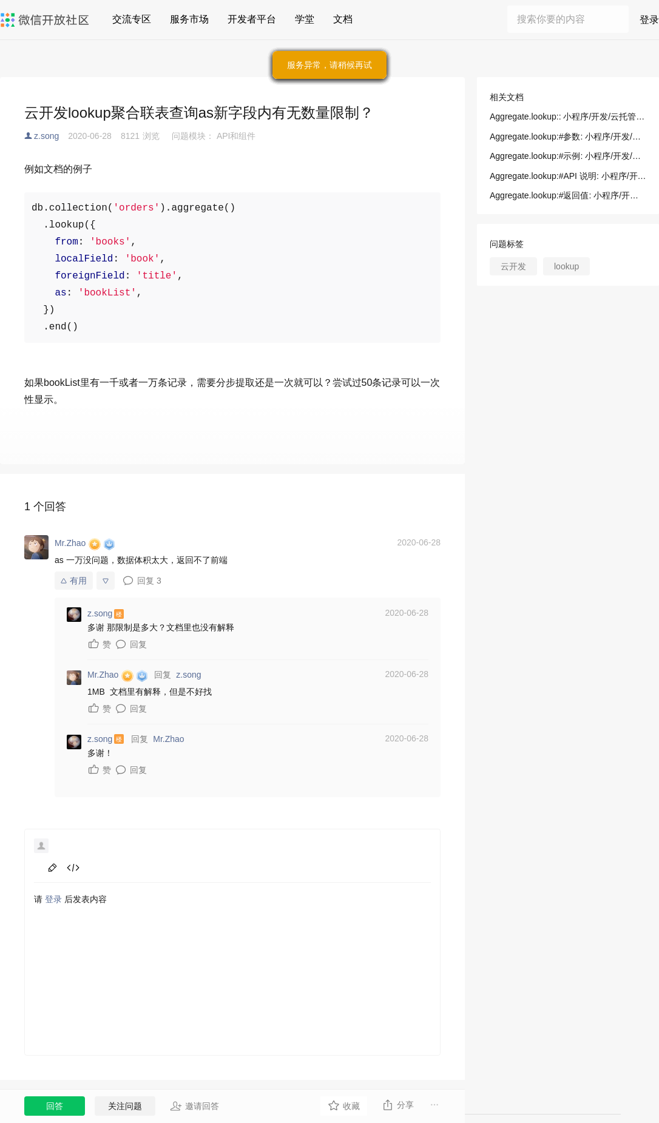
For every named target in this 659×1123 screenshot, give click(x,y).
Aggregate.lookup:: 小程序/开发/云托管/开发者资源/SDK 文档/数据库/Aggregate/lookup (568, 116)
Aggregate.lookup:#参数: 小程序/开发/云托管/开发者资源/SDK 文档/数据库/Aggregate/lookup (568, 136)
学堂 (304, 19)
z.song (46, 136)
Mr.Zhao (168, 739)
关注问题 (125, 1106)
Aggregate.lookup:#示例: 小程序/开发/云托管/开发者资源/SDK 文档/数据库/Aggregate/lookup (568, 156)
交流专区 (131, 19)
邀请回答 (194, 1106)
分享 (398, 1105)
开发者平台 (252, 19)
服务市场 (189, 19)
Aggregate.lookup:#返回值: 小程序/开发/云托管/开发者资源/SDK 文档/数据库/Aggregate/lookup (568, 195)
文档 (343, 19)
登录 (649, 20)
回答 (54, 1106)
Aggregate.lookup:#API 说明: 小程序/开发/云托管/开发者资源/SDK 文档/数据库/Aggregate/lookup (568, 176)
